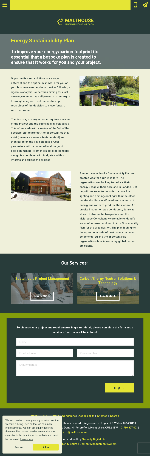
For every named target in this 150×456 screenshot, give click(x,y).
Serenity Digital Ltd (94, 439)
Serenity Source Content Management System (87, 444)
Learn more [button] (26, 439)
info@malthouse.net (75, 432)
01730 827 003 (129, 428)
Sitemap (102, 416)
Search (114, 416)
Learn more (42, 296)
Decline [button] (19, 447)
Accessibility (86, 416)
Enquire (119, 388)
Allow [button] (46, 447)
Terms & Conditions (63, 416)
